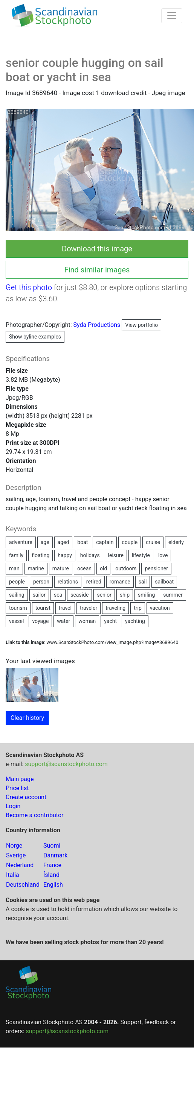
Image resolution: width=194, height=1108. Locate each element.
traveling (115, 608)
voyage (40, 621)
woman (87, 621)
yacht (110, 621)
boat (82, 542)
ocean (84, 568)
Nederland (20, 865)
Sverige (16, 855)
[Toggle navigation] (171, 15)
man (14, 568)
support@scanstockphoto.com (66, 764)
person (41, 582)
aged (63, 542)
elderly (176, 542)
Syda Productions (117, 324)
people (17, 582)
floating (40, 555)
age (45, 542)
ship (125, 595)
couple (129, 542)
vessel (16, 621)
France (52, 865)
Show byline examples (35, 337)
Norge (14, 845)
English (53, 884)
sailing (16, 595)
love (163, 555)
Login (13, 806)
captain (104, 542)
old (103, 568)
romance (120, 582)
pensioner (156, 568)
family (16, 555)
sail (143, 582)
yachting (135, 621)
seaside (79, 595)
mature (60, 568)
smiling (146, 595)
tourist (42, 608)
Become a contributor (34, 815)
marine (36, 568)
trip (138, 608)
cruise (153, 542)
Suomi (51, 845)
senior (104, 595)
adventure (20, 542)
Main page (20, 779)
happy (65, 555)
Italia (12, 874)
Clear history (27, 717)
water (63, 621)
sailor (39, 595)
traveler (88, 608)
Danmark (55, 855)
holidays (90, 555)
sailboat (164, 582)
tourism (18, 608)
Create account (26, 797)
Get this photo (29, 287)
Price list (17, 788)
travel (65, 608)
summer (173, 595)
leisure (116, 555)
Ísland (51, 874)
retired (93, 582)
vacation (160, 608)
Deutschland (23, 884)
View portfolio (141, 325)
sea (58, 595)
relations (68, 582)
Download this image (97, 248)
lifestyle (141, 555)
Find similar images (97, 269)
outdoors (125, 568)
